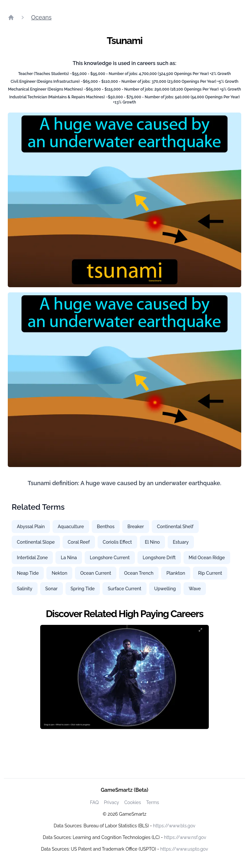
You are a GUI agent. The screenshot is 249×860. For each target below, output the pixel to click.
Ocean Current (95, 573)
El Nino (152, 542)
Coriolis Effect (117, 542)
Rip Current (210, 573)
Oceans (41, 17)
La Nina (69, 557)
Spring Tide (83, 588)
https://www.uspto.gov (184, 849)
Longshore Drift (159, 557)
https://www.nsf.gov (185, 837)
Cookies (132, 802)
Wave (195, 588)
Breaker (135, 526)
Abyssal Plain (31, 526)
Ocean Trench (139, 573)
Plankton (175, 573)
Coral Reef (79, 542)
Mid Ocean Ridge (207, 557)
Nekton (59, 573)
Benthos (105, 526)
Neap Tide (28, 573)
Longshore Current (110, 557)
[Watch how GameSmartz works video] (124, 677)
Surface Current (124, 588)
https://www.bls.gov (174, 825)
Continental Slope (36, 542)
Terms (152, 802)
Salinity (24, 588)
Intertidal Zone (32, 557)
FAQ (94, 802)
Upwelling (165, 588)
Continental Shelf (175, 526)
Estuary (181, 542)
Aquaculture (71, 526)
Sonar (51, 588)
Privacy (111, 802)
